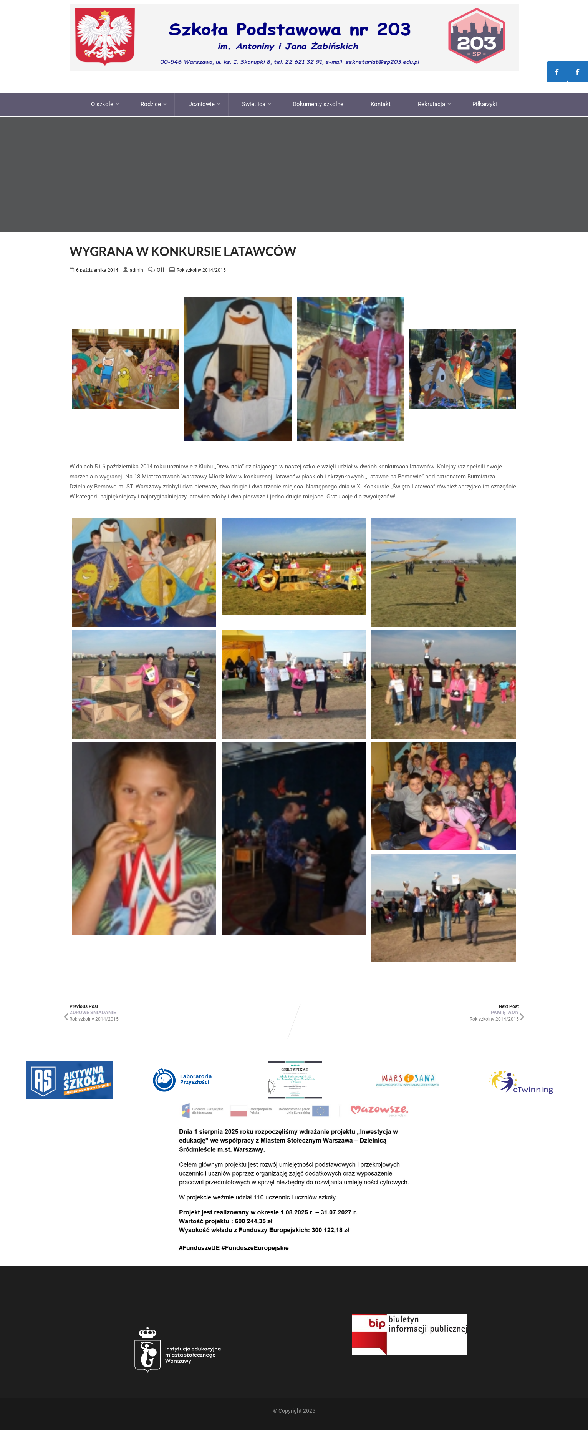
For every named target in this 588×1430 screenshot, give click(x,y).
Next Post (406, 1008)
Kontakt (381, 103)
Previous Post (182, 1008)
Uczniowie (204, 103)
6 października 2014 (97, 269)
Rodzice (154, 103)
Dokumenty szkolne (318, 103)
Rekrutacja (434, 103)
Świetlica (257, 103)
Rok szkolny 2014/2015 (201, 269)
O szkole (105, 103)
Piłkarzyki (484, 103)
